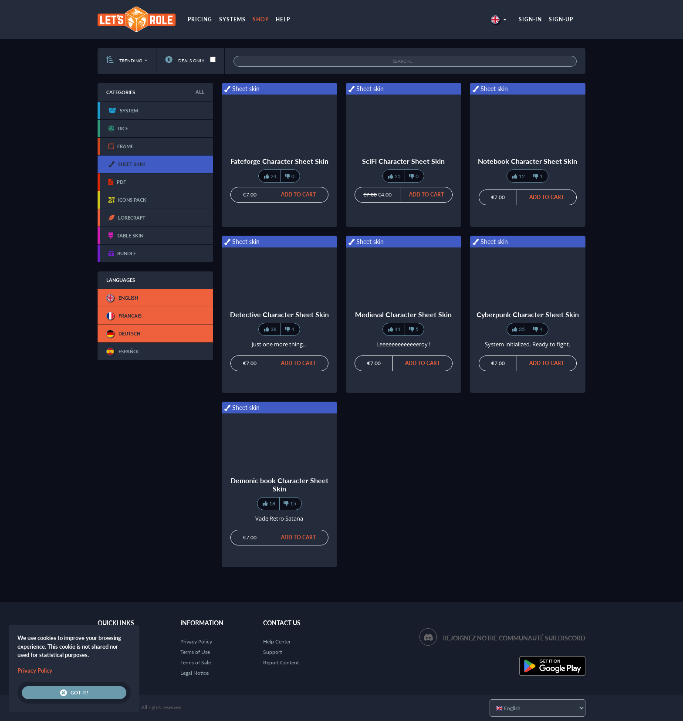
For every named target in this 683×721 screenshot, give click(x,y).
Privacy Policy (196, 641)
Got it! (74, 692)
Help (283, 19)
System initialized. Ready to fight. (527, 344)
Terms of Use (195, 652)
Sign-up (561, 19)
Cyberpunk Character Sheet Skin (528, 314)
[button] (499, 19)
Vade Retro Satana (279, 518)
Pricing (200, 19)
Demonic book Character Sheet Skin (279, 484)
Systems (232, 19)
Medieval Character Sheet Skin (403, 314)
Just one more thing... (279, 344)
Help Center (277, 641)
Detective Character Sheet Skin (279, 314)
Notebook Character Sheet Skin (527, 161)
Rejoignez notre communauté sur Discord (514, 638)
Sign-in (530, 19)
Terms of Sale (195, 662)
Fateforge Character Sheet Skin (279, 161)
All (200, 92)
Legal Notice (194, 673)
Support (272, 652)
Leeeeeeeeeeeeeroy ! (403, 344)
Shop (261, 19)
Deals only (184, 60)
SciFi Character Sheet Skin (403, 161)
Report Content (281, 662)
